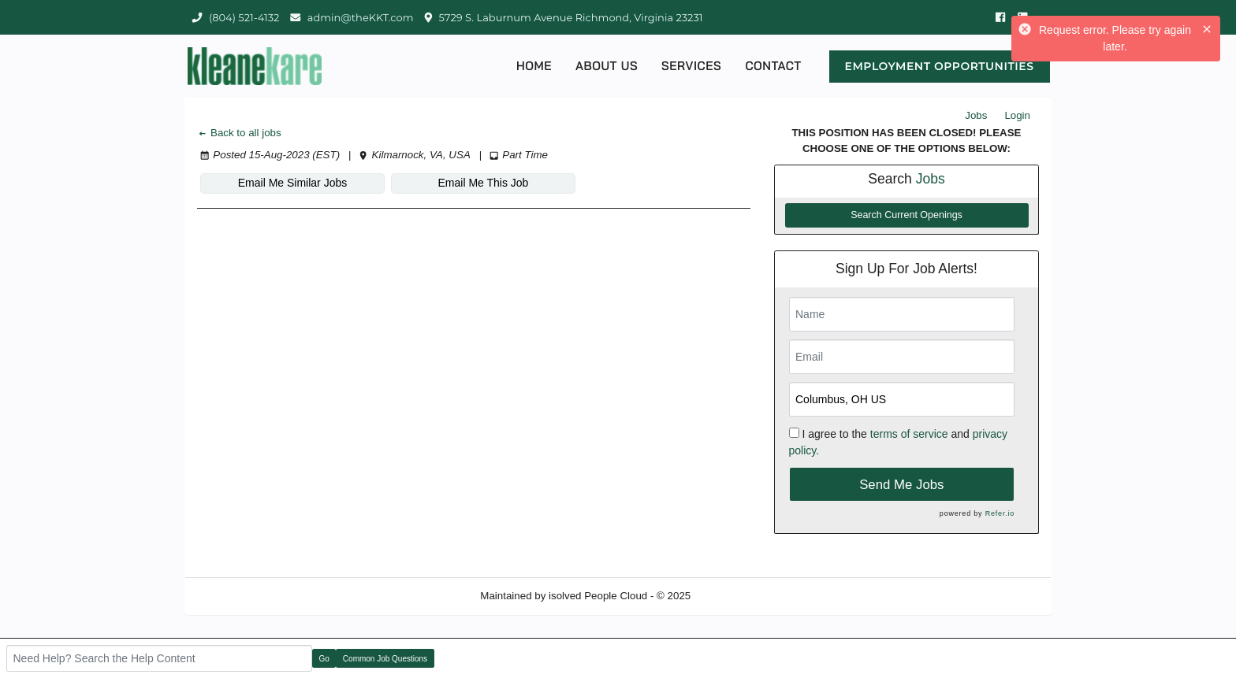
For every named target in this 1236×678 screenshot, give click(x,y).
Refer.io (999, 513)
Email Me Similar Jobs (292, 182)
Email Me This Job (483, 182)
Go (324, 658)
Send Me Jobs (901, 484)
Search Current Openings (906, 214)
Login (1017, 115)
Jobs (976, 115)
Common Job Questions (385, 658)
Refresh (737, 596)
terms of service (909, 434)
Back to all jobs (239, 133)
